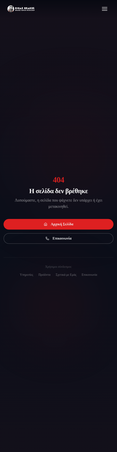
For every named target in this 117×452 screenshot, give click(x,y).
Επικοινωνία (59, 239)
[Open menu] (104, 9)
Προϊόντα (44, 274)
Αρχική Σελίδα (58, 224)
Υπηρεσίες (26, 274)
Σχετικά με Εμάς (66, 274)
